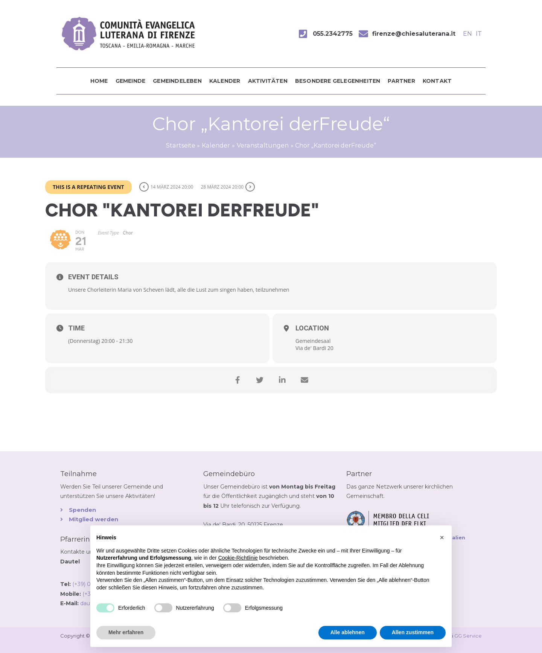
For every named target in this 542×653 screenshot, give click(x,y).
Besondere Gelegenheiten (338, 81)
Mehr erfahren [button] (125, 632)
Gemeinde (131, 81)
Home (99, 81)
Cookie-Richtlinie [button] (238, 558)
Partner (401, 81)
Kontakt (437, 81)
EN (467, 33)
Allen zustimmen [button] (413, 632)
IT (479, 33)
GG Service (468, 636)
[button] (442, 537)
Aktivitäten (268, 81)
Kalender (225, 81)
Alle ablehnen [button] (347, 632)
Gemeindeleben (177, 81)
